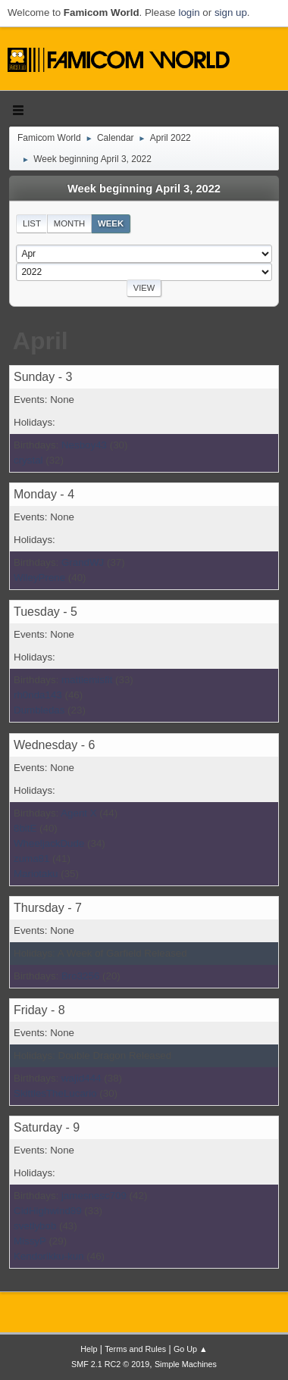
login (188, 12)
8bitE (25, 828)
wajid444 (81, 1078)
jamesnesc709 (94, 1195)
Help (88, 1348)
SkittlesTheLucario (55, 1093)
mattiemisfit (86, 679)
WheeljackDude (49, 843)
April (40, 340)
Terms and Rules (135, 1348)
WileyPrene (39, 577)
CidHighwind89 (48, 1210)
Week (111, 223)
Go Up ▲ (191, 1348)
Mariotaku (36, 873)
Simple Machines (186, 1364)
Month (70, 223)
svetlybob (35, 1226)
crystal (28, 460)
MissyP (30, 1241)
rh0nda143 (38, 695)
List (32, 223)
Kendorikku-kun (49, 1256)
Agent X (78, 813)
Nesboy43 (84, 445)
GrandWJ (82, 562)
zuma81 (31, 858)
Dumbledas (39, 710)
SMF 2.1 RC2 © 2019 (110, 1364)
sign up (230, 12)
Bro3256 (80, 976)
